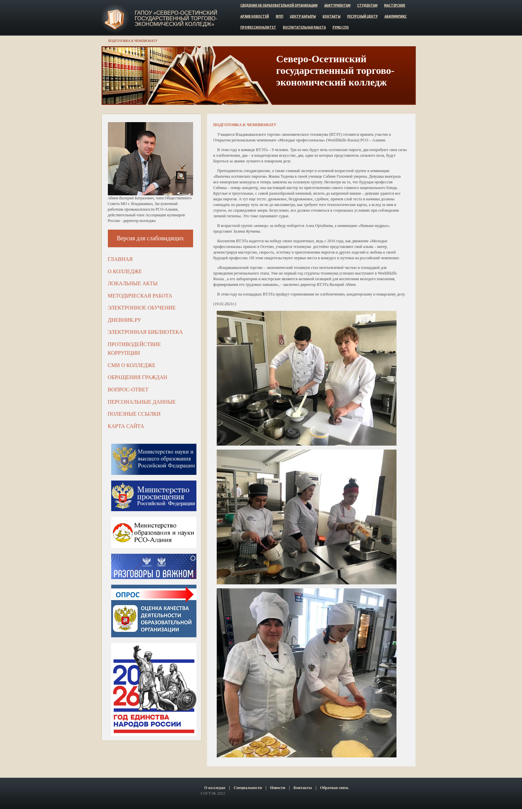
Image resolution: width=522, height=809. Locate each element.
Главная (120, 259)
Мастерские (394, 5)
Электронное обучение (142, 307)
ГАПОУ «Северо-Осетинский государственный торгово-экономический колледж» (176, 18)
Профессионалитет (258, 26)
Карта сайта (126, 426)
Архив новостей (254, 16)
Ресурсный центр (362, 16)
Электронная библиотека (145, 332)
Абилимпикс (396, 16)
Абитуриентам (337, 5)
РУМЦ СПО (341, 26)
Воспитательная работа (304, 26)
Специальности (248, 787)
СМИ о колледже (132, 365)
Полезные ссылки (134, 414)
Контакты (332, 16)
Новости (277, 787)
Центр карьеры (303, 16)
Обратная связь (334, 787)
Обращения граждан (137, 377)
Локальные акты (133, 283)
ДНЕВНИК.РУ (124, 320)
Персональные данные (142, 402)
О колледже (125, 271)
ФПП (279, 16)
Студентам (367, 5)
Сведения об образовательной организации (279, 5)
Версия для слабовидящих (150, 238)
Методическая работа (140, 296)
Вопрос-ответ (128, 389)
